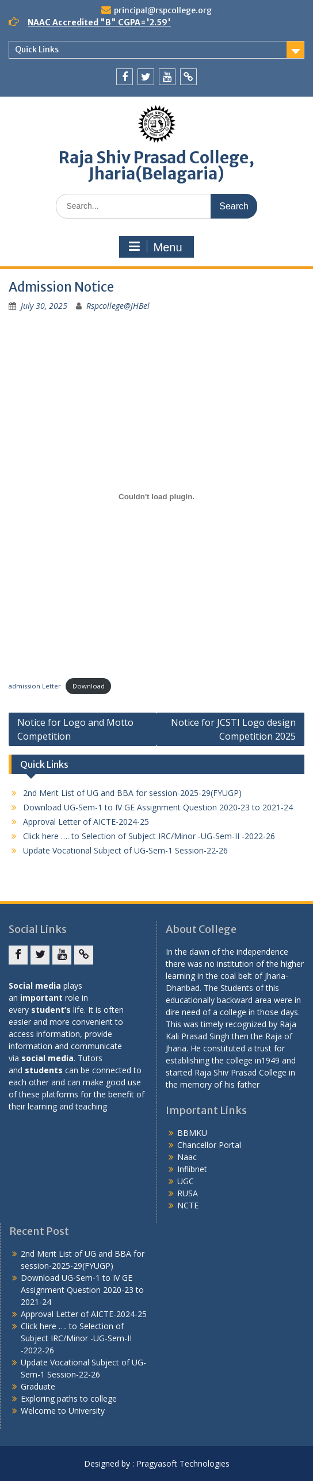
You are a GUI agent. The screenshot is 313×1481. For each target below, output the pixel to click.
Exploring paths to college (69, 1398)
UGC (185, 1181)
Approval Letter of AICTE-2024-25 (86, 821)
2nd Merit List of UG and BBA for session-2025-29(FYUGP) (132, 792)
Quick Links (37, 49)
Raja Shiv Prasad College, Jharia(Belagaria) (156, 165)
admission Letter (35, 686)
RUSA (187, 1193)
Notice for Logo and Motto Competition (75, 729)
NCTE (188, 1205)
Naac (187, 1156)
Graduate (38, 1386)
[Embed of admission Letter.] (156, 496)
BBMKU (192, 1132)
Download (88, 686)
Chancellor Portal (209, 1144)
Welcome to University (63, 1410)
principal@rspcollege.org (163, 10)
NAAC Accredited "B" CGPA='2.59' (99, 22)
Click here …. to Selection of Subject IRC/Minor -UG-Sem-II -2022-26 (149, 836)
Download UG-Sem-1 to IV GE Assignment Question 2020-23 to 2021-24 (158, 807)
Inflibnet (192, 1169)
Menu (155, 247)
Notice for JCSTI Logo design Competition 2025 (233, 729)
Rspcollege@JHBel (118, 305)
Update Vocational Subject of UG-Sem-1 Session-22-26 (125, 850)
